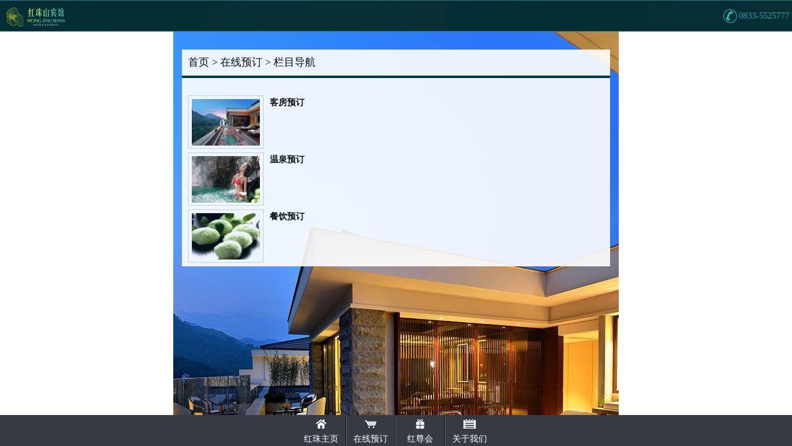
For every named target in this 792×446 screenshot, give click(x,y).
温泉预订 (287, 159)
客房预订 (287, 102)
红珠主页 (321, 439)
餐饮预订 (287, 216)
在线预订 (370, 439)
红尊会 (420, 439)
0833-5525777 (764, 15)
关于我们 (469, 439)
